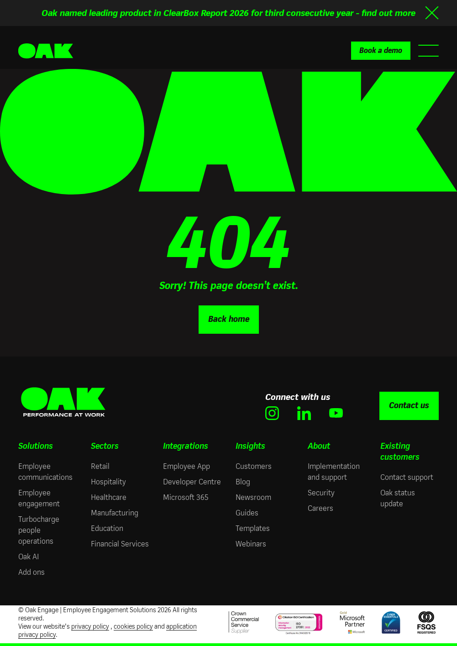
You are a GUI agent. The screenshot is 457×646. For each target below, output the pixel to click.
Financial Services (120, 544)
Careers (320, 508)
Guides (247, 513)
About (319, 446)
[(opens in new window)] (272, 413)
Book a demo (380, 50)
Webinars (251, 544)
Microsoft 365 (185, 497)
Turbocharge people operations (38, 530)
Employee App (186, 466)
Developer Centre (192, 482)
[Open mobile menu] (428, 51)
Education (107, 528)
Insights (250, 446)
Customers (254, 466)
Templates (253, 528)
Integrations (185, 446)
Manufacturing (114, 513)
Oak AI (28, 557)
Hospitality (108, 482)
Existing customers (400, 451)
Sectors (105, 446)
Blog (243, 482)
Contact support (406, 477)
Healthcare (108, 497)
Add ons (31, 572)
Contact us (409, 405)
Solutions (35, 446)
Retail (100, 466)
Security (321, 493)
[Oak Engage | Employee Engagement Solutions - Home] (45, 50)
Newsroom (253, 497)
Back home (228, 319)
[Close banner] (432, 13)
